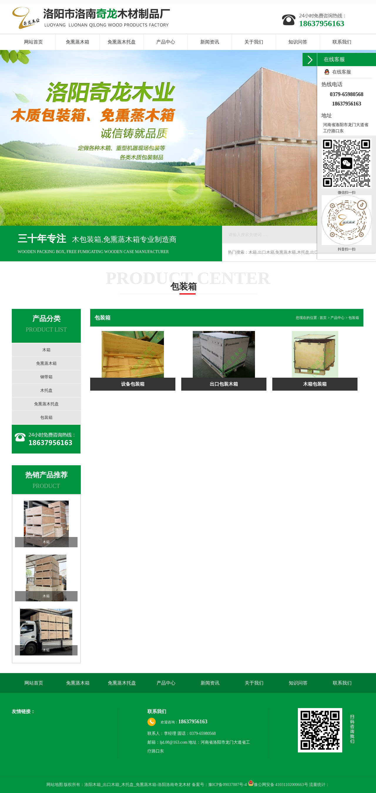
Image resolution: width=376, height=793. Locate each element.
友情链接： (23, 711)
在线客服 (341, 71)
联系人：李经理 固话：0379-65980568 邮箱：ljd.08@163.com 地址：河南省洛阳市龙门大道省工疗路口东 (198, 742)
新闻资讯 (209, 41)
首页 (324, 318)
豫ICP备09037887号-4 (227, 784)
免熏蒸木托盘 (122, 41)
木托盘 (46, 390)
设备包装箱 (133, 384)
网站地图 (55, 784)
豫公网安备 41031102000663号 (278, 784)
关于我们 (253, 41)
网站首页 (33, 41)
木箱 (46, 350)
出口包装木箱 (224, 384)
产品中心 (165, 41)
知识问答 (297, 41)
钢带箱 (46, 377)
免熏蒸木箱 (77, 41)
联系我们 (342, 41)
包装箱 (46, 417)
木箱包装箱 (315, 384)
